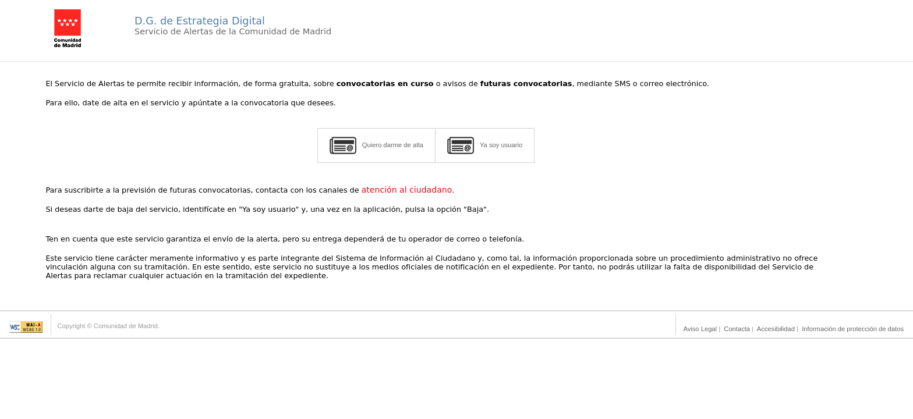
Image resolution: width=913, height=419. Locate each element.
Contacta (737, 328)
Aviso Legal (700, 328)
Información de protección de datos (853, 328)
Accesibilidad (776, 328)
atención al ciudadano (407, 189)
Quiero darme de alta (376, 145)
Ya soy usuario (484, 145)
